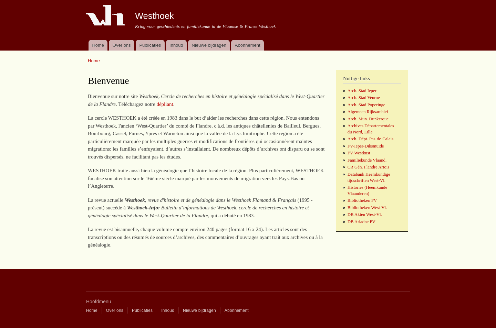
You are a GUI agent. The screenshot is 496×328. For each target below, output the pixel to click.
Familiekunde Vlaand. (367, 160)
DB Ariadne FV (361, 221)
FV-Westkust (359, 153)
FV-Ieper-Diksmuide (366, 146)
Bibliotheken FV (362, 200)
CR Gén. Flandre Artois (368, 167)
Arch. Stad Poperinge (366, 104)
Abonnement (247, 45)
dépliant (164, 104)
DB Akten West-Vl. (365, 214)
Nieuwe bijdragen (209, 45)
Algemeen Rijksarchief (368, 111)
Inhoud (176, 45)
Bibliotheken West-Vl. (367, 207)
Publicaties (150, 45)
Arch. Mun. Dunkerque (368, 119)
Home (98, 45)
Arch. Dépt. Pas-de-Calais (370, 138)
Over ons (122, 45)
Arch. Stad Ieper (362, 90)
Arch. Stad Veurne (364, 97)
